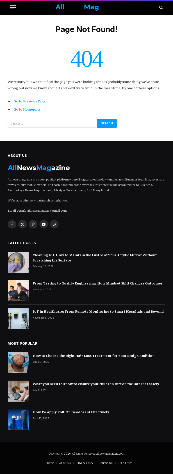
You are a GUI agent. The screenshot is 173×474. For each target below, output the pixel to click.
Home (50, 463)
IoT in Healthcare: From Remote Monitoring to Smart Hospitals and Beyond (98, 311)
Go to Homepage (27, 109)
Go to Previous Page (30, 101)
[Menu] (13, 7)
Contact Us (106, 463)
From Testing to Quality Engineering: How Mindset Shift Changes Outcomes (98, 283)
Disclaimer (125, 463)
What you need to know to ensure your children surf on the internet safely (96, 383)
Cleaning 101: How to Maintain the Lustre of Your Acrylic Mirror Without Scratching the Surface (95, 257)
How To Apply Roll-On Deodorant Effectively (71, 411)
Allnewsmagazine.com (110, 453)
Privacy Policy (84, 463)
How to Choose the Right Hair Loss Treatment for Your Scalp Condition (94, 355)
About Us (65, 463)
